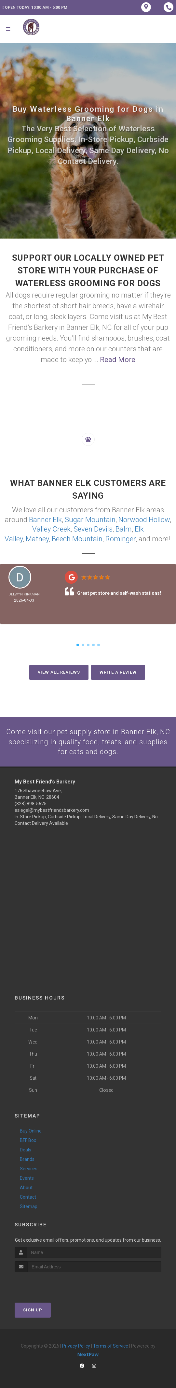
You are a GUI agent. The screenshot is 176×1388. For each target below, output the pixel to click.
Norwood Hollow (144, 519)
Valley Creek (51, 528)
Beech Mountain (77, 538)
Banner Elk (45, 519)
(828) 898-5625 (31, 803)
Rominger (120, 538)
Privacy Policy (76, 1345)
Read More (117, 360)
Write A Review (118, 671)
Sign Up (32, 1309)
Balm (123, 528)
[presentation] (49, 1284)
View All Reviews (59, 671)
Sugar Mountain (90, 519)
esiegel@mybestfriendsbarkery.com (52, 809)
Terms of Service (110, 1345)
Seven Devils (93, 528)
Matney (37, 538)
